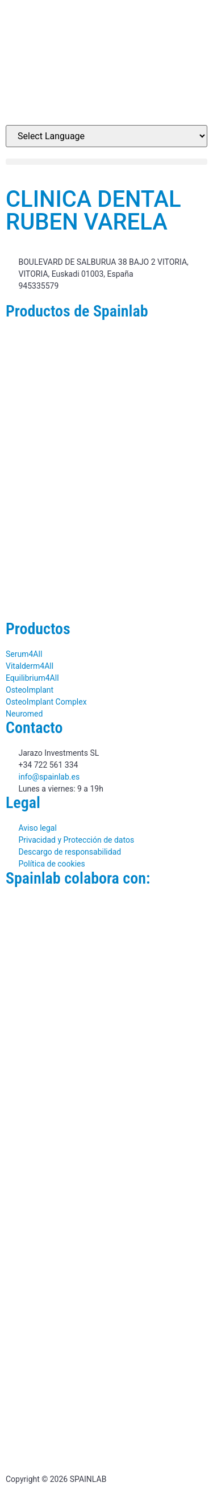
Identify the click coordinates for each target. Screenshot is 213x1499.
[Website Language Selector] (106, 136)
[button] (106, 162)
